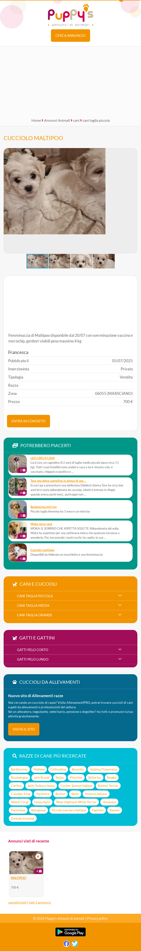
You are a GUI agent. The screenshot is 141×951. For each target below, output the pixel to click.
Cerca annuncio (70, 35)
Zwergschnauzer (22, 818)
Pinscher (76, 777)
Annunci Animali (57, 120)
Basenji (115, 810)
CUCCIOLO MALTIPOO (33, 137)
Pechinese (18, 810)
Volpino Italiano (96, 794)
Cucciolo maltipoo (42, 550)
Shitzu (59, 777)
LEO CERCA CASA (43, 458)
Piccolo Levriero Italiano (69, 810)
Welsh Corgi (20, 802)
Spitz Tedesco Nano (41, 786)
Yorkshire (43, 794)
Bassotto (78, 769)
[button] (7, 200)
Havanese (109, 802)
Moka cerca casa (41, 524)
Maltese (39, 769)
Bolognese (38, 810)
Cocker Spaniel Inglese (76, 786)
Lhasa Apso (42, 802)
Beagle (111, 777)
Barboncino (19, 769)
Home (36, 120)
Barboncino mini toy (44, 507)
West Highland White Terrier (76, 802)
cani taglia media (33, 605)
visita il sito (24, 729)
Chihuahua (58, 769)
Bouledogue (19, 777)
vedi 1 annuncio (40, 902)
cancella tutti (17, 902)
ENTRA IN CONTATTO (28, 421)
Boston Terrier (108, 786)
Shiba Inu (94, 777)
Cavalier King (20, 794)
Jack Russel (42, 777)
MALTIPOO (18, 878)
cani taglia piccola (96, 120)
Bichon (60, 794)
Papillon (98, 810)
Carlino (16, 786)
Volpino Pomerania (103, 769)
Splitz (75, 794)
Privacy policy (97, 918)
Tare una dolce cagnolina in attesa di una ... (58, 481)
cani (76, 120)
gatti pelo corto (32, 650)
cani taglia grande (34, 615)
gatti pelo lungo (32, 659)
